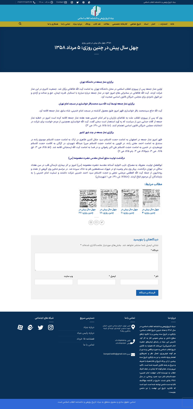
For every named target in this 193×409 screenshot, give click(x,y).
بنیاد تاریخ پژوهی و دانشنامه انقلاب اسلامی (82, 402)
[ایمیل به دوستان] (96, 222)
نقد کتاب (97, 24)
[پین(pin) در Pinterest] (91, 222)
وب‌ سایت (68, 276)
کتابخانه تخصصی (119, 24)
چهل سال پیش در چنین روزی (93, 43)
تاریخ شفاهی (135, 24)
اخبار (153, 24)
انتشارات (163, 24)
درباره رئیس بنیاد (85, 333)
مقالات (106, 24)
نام (156, 276)
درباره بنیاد (77, 24)
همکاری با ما (53, 24)
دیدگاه (154, 250)
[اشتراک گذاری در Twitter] (101, 222)
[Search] (20, 23)
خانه (172, 24)
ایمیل (112, 276)
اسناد (146, 24)
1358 (108, 43)
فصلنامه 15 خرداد (85, 339)
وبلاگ (87, 24)
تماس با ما (65, 24)
